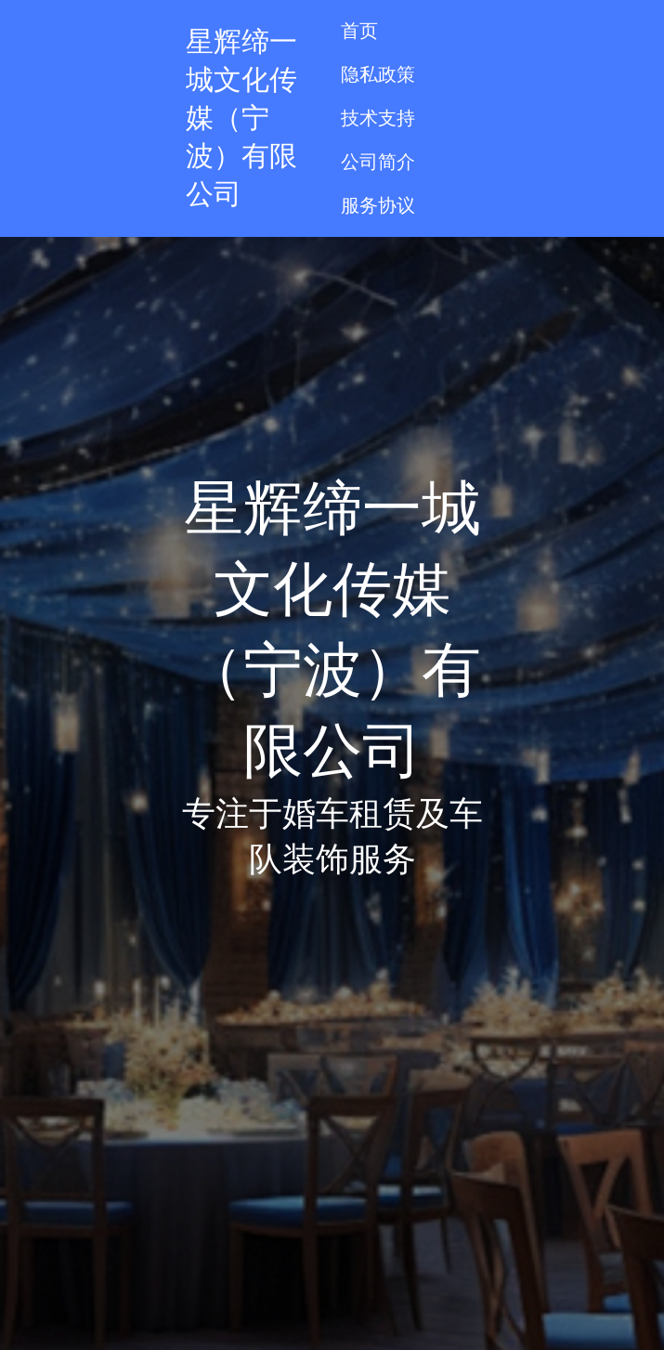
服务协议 (378, 205)
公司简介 (378, 161)
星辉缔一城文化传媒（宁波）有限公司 (241, 117)
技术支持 (378, 118)
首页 (359, 30)
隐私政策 (378, 74)
